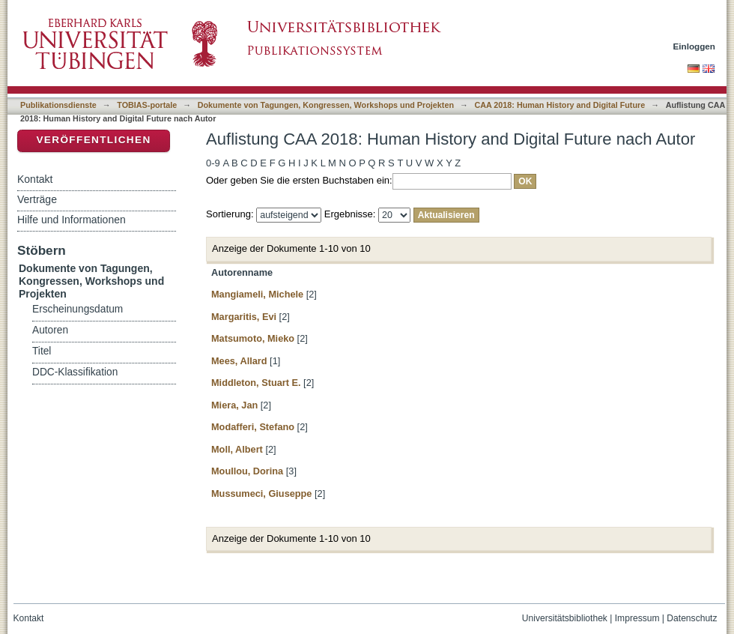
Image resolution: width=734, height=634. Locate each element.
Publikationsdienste (58, 104)
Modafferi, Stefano (252, 426)
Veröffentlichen (93, 139)
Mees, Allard (239, 360)
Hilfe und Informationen (71, 220)
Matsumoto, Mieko (252, 338)
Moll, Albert (237, 449)
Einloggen (694, 46)
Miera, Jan (234, 405)
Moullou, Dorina (247, 471)
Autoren (50, 330)
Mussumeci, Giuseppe (261, 493)
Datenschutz (692, 618)
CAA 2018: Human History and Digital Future (559, 104)
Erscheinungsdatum (77, 309)
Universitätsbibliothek (564, 618)
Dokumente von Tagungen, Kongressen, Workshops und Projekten (326, 104)
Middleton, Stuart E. (256, 382)
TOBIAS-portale (147, 104)
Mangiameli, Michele (257, 294)
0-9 (213, 163)
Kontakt (34, 179)
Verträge (37, 199)
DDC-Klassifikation (75, 372)
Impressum (637, 618)
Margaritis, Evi (243, 316)
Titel (41, 351)
